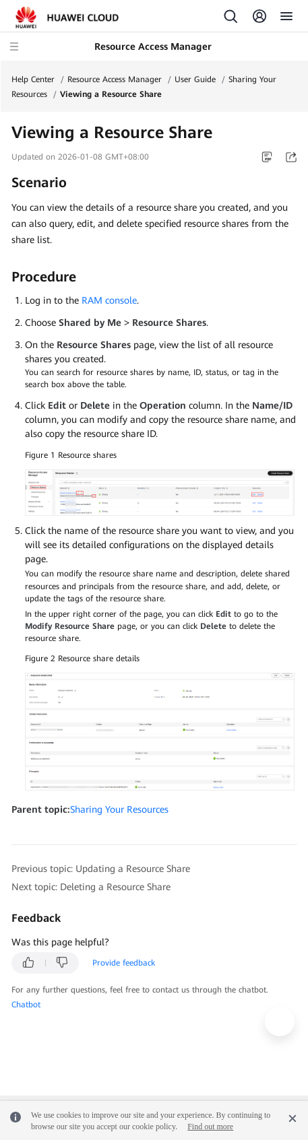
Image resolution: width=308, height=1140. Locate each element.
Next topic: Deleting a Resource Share (91, 886)
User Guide (195, 79)
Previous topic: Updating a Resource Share (100, 868)
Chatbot (25, 1004)
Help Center (33, 79)
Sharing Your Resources (119, 809)
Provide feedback (123, 963)
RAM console (109, 300)
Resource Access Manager (114, 79)
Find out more (210, 1126)
